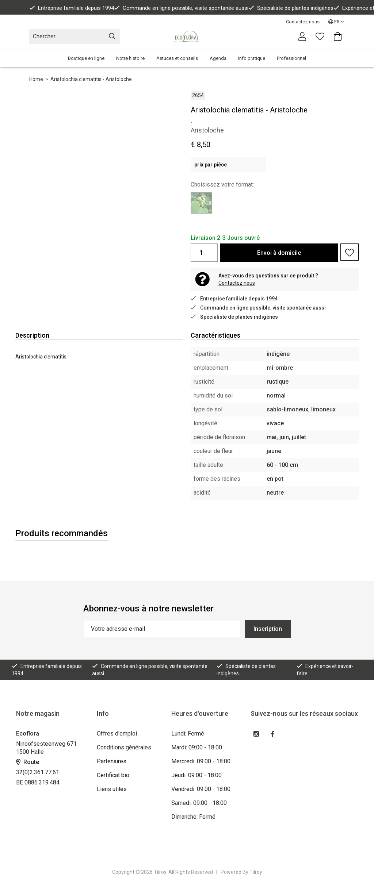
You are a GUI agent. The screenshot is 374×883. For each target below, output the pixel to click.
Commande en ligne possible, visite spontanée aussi (181, 8)
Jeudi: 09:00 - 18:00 (196, 775)
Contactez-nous (303, 21)
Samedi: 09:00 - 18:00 (199, 802)
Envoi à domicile (279, 252)
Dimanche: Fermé (193, 816)
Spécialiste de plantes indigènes (290, 8)
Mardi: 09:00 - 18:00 (196, 747)
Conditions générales (124, 747)
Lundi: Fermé (187, 733)
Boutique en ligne (86, 58)
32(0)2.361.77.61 (37, 772)
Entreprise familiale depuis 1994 (71, 8)
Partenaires (111, 761)
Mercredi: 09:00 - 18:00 (200, 761)
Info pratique (251, 58)
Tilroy (255, 872)
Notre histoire (130, 58)
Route (27, 762)
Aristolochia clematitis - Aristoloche (91, 79)
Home (36, 79)
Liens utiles (112, 789)
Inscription (267, 628)
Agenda (218, 58)
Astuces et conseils (177, 58)
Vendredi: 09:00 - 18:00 (200, 789)
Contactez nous (236, 283)
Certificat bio (113, 775)
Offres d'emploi (117, 733)
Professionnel (291, 58)
